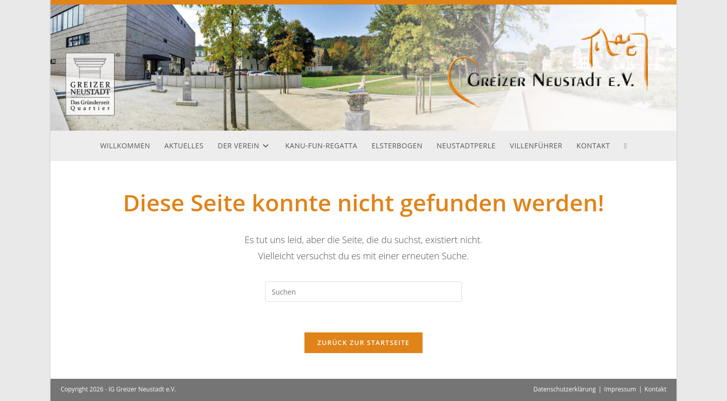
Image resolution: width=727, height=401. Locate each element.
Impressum (620, 389)
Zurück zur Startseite (364, 342)
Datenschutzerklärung (564, 389)
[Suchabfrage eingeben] (363, 291)
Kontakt (655, 389)
